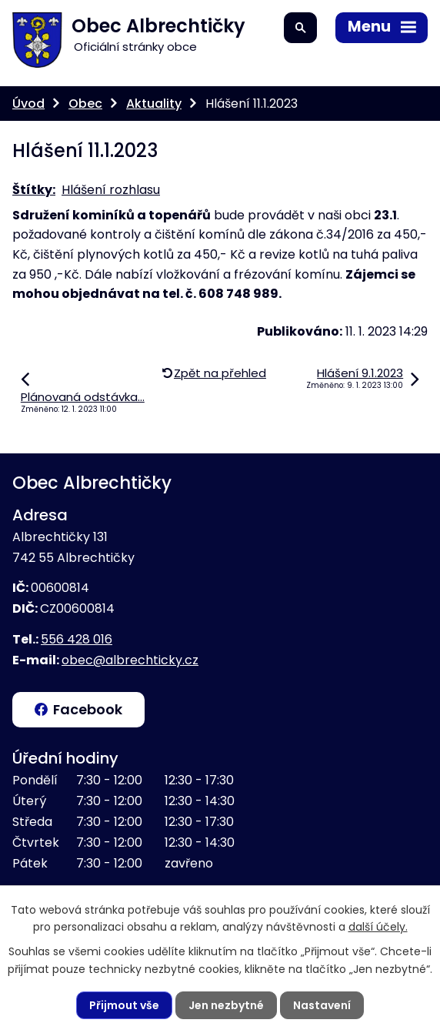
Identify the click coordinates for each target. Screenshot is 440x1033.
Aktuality (154, 103)
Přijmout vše (124, 1005)
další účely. (378, 926)
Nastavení (322, 1005)
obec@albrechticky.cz (130, 660)
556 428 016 (76, 639)
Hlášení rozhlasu (111, 190)
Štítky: (33, 190)
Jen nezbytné (226, 1005)
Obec (85, 103)
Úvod (28, 103)
